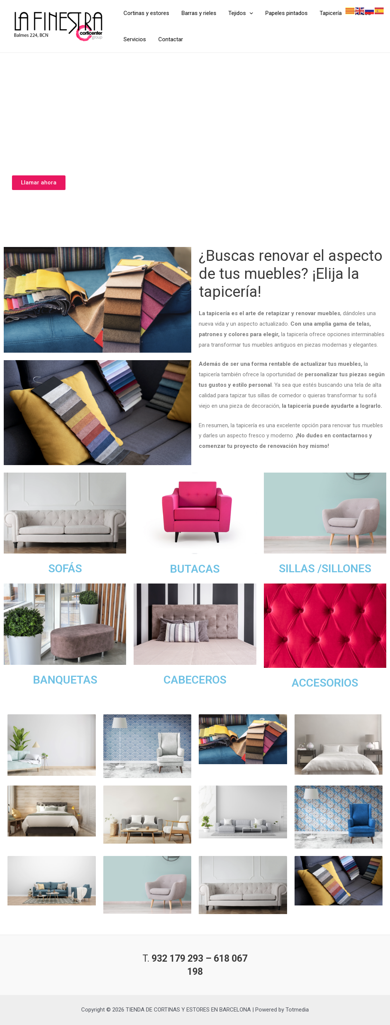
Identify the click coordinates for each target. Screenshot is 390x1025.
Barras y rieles (197, 13)
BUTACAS (195, 568)
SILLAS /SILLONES (325, 568)
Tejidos (238, 13)
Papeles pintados (283, 13)
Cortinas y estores (146, 13)
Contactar (169, 39)
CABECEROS (195, 679)
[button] (38, 182)
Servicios (134, 39)
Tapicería (327, 13)
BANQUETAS (65, 679)
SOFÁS (65, 568)
